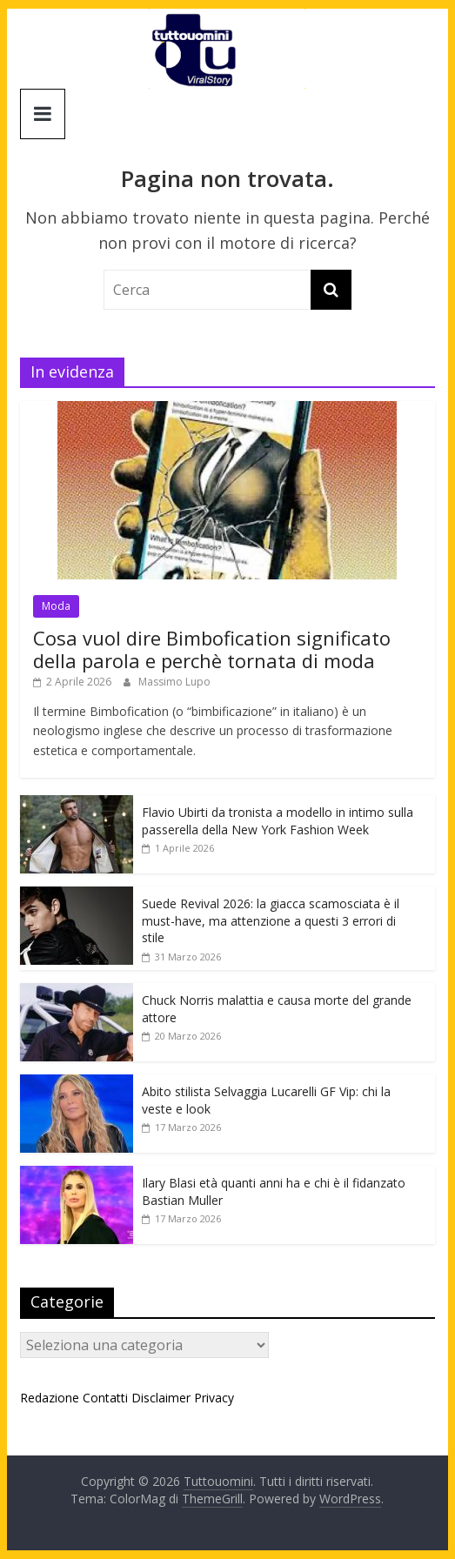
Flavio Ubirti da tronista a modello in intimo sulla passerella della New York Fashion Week (277, 821)
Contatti (105, 1397)
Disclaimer (161, 1397)
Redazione (49, 1397)
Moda (56, 606)
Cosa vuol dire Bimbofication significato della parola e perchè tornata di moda (212, 649)
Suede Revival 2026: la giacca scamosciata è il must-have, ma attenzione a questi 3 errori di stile (270, 920)
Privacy (214, 1397)
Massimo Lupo (174, 681)
